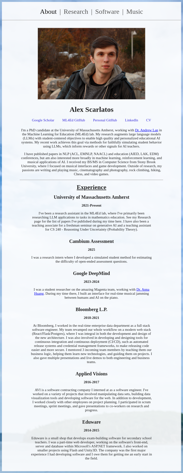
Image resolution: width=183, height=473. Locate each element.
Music (134, 11)
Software (107, 11)
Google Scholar (43, 120)
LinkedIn (131, 120)
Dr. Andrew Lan (146, 130)
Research (76, 11)
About (48, 11)
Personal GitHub (105, 120)
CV (148, 120)
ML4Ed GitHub (73, 120)
